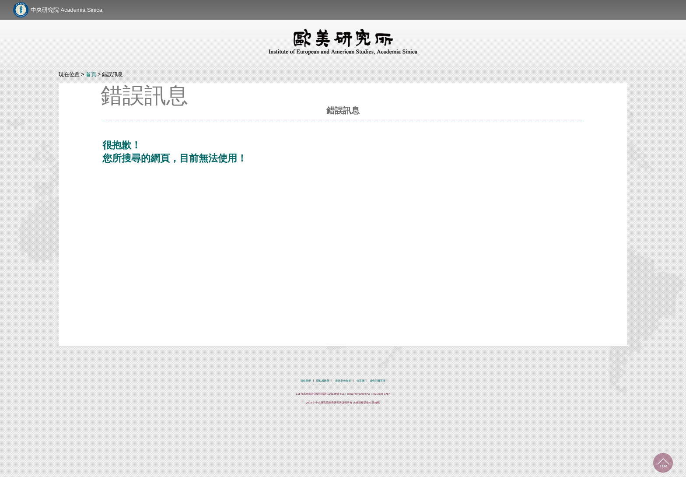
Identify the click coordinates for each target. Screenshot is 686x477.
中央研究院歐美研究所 (343, 41)
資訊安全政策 (343, 380)
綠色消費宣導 (377, 380)
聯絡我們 (306, 380)
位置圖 (360, 380)
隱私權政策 (322, 380)
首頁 (91, 74)
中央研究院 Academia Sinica (66, 10)
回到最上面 (663, 463)
